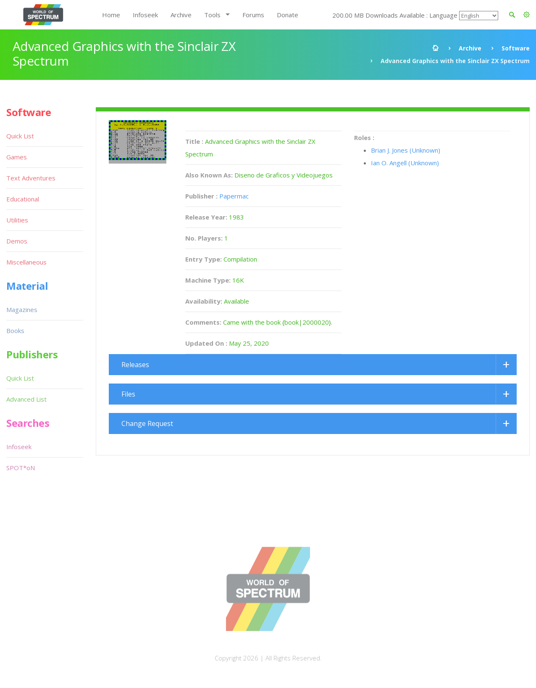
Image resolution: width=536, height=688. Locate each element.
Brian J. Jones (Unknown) (405, 150)
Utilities (17, 220)
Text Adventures (30, 178)
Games (16, 157)
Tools (212, 15)
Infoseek (145, 15)
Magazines (21, 309)
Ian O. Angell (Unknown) (405, 163)
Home (111, 15)
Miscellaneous (26, 262)
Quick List (20, 136)
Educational (22, 199)
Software (516, 48)
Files (128, 394)
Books (15, 330)
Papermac (234, 196)
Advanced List (26, 399)
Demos (16, 241)
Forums (253, 15)
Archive (181, 15)
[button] (526, 15)
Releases (135, 364)
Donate (287, 15)
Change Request (147, 423)
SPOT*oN (20, 467)
